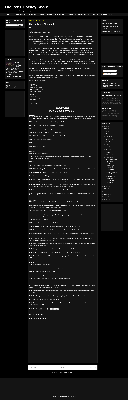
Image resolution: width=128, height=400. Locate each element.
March (108, 152)
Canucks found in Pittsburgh (111, 166)
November (109, 136)
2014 (106, 189)
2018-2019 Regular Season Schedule (52, 14)
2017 (106, 129)
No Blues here (110, 169)
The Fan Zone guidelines (109, 23)
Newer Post (33, 367)
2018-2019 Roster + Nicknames (25, 14)
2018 (106, 126)
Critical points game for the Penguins (111, 173)
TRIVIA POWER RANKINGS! (103, 14)
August (108, 141)
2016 (106, 131)
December (109, 134)
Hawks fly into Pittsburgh (110, 181)
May (107, 147)
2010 (106, 199)
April (107, 149)
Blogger (73, 396)
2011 (106, 196)
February (109, 155)
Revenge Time (106, 108)
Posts (105, 70)
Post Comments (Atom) (66, 372)
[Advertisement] (12, 42)
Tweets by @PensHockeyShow (12, 86)
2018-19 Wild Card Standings (79, 14)
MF (18, 62)
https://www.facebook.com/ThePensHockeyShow (111, 85)
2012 (106, 194)
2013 (106, 191)
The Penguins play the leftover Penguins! (111, 161)
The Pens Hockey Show (26, 7)
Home (9, 14)
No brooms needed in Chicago (111, 177)
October (108, 139)
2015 (106, 186)
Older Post (92, 367)
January (108, 157)
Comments (107, 73)
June (107, 144)
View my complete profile (13, 76)
